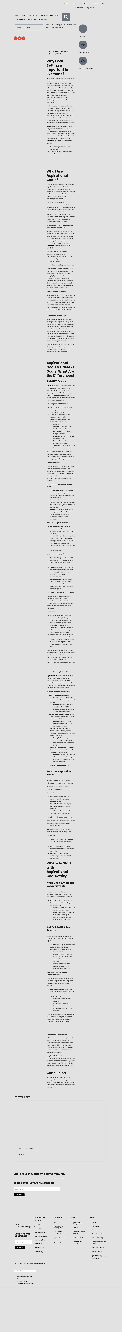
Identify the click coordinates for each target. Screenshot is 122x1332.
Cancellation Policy (98, 1234)
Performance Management (37, 19)
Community (39, 1252)
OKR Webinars (40, 1244)
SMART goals (51, 386)
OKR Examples (20, 19)
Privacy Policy (96, 1226)
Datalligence (40, 1263)
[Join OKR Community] (83, 61)
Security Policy (97, 1230)
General (75, 1228)
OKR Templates (40, 1240)
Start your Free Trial (98, 1247)
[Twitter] (64, 1263)
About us (38, 1220)
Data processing (97, 1238)
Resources (95, 4)
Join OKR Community (86, 68)
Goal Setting (58, 1243)
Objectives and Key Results (50, 15)
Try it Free (82, 36)
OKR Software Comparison (58, 1232)
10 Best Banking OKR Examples (29, 1149)
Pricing (104, 4)
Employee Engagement (29, 15)
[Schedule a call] (83, 45)
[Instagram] (69, 1263)
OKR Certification (41, 1236)
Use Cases (84, 4)
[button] (16, 38)
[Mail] (74, 1263)
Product (66, 4)
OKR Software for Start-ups (60, 1238)
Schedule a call (84, 52)
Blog (16, 15)
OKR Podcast (39, 1248)
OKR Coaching (40, 1232)
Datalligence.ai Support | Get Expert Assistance (99, 1257)
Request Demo (97, 1251)
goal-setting (61, 1082)
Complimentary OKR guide (99, 1242)
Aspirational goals (53, 676)
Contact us (79, 8)
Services (75, 4)
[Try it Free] (83, 28)
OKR (55, 1222)
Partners (38, 1228)
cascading (50, 246)
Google (49, 126)
